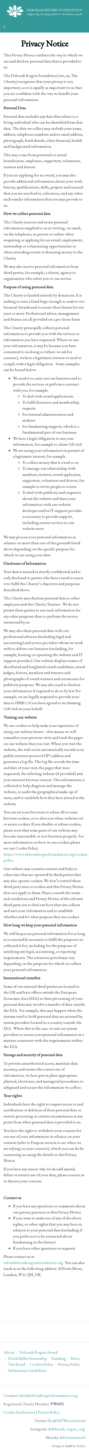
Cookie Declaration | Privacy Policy (32, 1412)
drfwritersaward (72, 1437)
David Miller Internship (27, 1358)
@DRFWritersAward (68, 1420)
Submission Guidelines (27, 1370)
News (75, 1358)
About (9, 1352)
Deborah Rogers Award (38, 1352)
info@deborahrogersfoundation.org (33, 1262)
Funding (59, 1358)
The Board (16, 1364)
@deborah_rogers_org (66, 1428)
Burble (81, 1445)
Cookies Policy (41, 1364)
